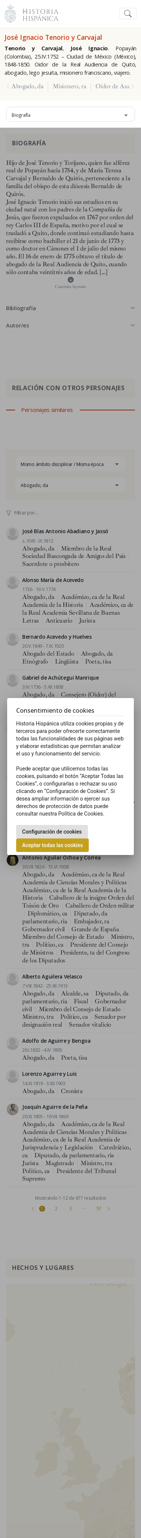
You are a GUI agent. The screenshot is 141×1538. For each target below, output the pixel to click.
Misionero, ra (69, 86)
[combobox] (70, 114)
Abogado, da (27, 86)
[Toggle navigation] (127, 14)
